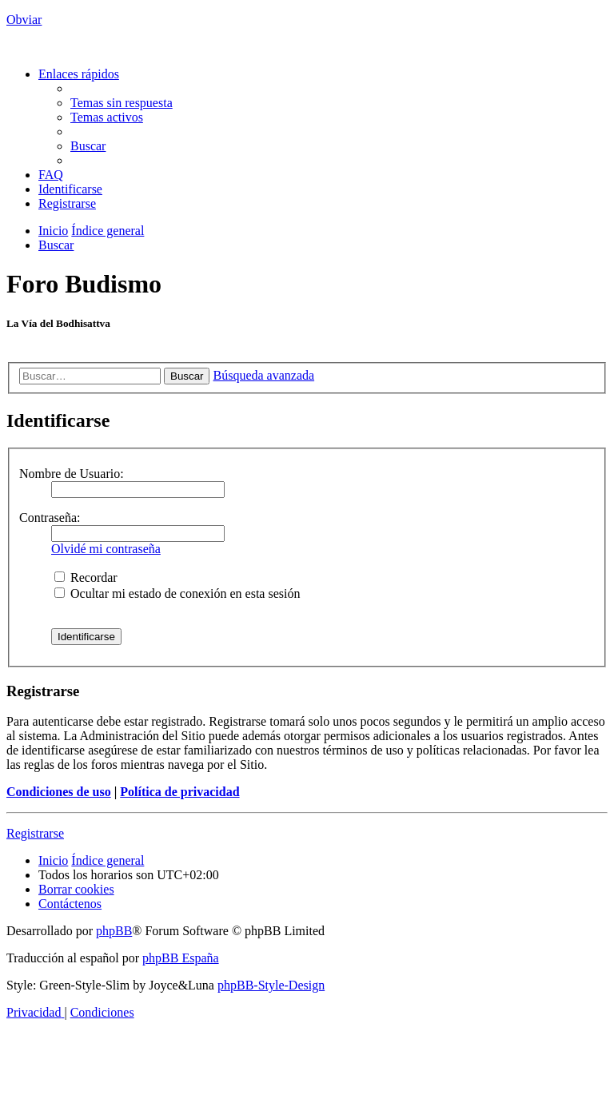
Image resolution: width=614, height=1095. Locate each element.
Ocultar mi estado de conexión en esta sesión (177, 593)
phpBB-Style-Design (271, 985)
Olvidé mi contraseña (106, 548)
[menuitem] (121, 103)
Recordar (86, 577)
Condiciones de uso (58, 791)
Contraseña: (49, 517)
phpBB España (180, 958)
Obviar (24, 19)
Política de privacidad (179, 791)
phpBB (114, 931)
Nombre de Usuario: (71, 473)
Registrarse (35, 833)
